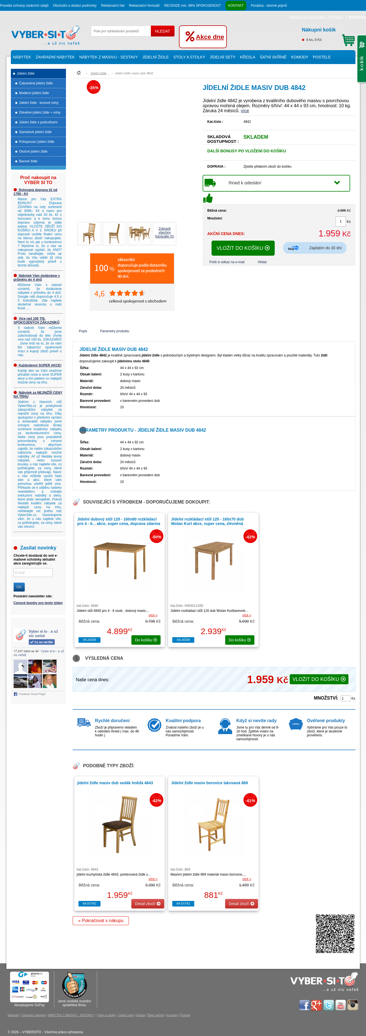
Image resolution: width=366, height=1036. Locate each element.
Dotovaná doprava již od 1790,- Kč (35, 192)
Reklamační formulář (144, 6)
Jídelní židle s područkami (38, 122)
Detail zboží (148, 903)
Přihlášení (335, 17)
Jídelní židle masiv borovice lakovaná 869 (209, 783)
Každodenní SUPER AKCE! (38, 365)
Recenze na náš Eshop (306, 17)
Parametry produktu (114, 331)
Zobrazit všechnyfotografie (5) (164, 232)
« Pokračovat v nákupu (101, 920)
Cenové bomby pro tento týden (38, 603)
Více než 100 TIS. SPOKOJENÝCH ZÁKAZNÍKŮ (37, 320)
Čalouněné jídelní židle (36, 83)
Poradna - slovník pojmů (269, 6)
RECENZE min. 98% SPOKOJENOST (192, 6)
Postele (322, 57)
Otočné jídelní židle (33, 151)
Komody (299, 57)
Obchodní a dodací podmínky (75, 6)
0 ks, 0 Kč (328, 34)
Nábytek (22, 57)
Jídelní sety (223, 57)
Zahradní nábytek (55, 57)
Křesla (247, 57)
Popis (83, 331)
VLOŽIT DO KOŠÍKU (243, 248)
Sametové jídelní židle (35, 132)
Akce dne (210, 36)
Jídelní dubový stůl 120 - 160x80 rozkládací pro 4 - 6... (118, 521)
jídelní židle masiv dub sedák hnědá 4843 (115, 783)
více (245, 110)
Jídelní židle (155, 57)
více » (153, 615)
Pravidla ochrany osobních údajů (24, 6)
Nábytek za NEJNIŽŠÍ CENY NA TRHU (38, 395)
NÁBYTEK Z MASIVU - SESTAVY (108, 57)
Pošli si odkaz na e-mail (226, 262)
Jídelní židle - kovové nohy (38, 103)
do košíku (146, 640)
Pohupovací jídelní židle (37, 142)
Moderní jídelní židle (34, 93)
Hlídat (262, 262)
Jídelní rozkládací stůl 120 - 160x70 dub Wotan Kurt (207, 523)
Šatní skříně (273, 57)
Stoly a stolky (189, 57)
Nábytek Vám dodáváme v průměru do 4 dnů (37, 278)
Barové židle (28, 161)
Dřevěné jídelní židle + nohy (39, 112)
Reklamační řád (112, 6)
